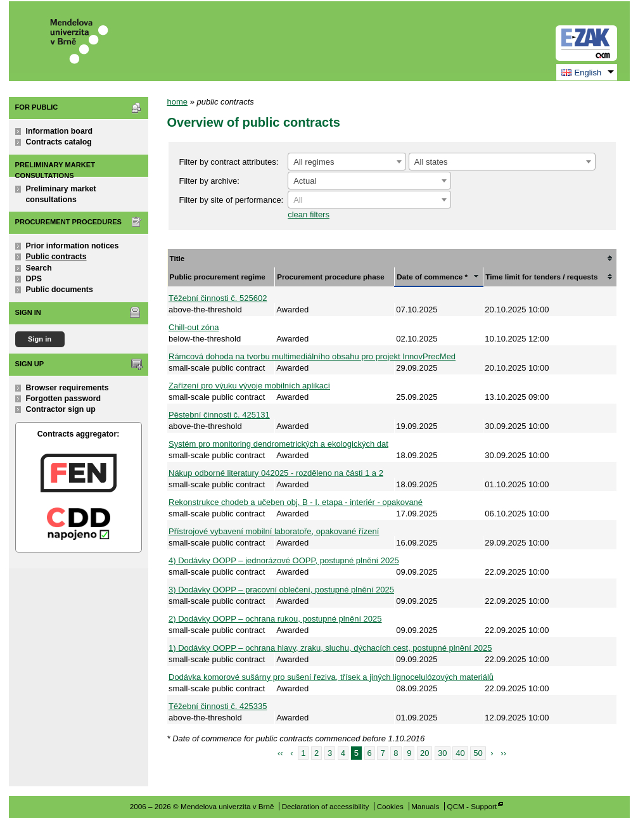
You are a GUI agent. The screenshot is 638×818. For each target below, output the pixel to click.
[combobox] (347, 161)
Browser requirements (67, 387)
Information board (59, 131)
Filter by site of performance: (231, 200)
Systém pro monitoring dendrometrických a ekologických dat (278, 444)
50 (477, 753)
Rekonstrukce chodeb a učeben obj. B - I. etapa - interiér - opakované (296, 502)
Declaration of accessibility (325, 806)
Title (177, 258)
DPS (34, 278)
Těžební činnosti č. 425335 (218, 706)
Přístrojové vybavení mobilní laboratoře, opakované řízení (274, 531)
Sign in (39, 339)
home (177, 101)
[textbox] (369, 200)
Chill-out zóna (194, 327)
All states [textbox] (431, 162)
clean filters (308, 214)
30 (442, 753)
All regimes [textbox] (313, 162)
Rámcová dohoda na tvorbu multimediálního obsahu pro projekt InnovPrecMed (312, 356)
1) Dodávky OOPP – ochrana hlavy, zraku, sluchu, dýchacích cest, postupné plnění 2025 (330, 648)
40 (460, 753)
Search (39, 268)
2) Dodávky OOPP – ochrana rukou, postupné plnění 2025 (275, 618)
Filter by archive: (209, 181)
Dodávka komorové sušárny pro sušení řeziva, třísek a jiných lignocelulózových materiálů (331, 677)
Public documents (59, 289)
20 (424, 753)
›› (503, 753)
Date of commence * (432, 276)
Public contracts (56, 256)
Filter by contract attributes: (229, 162)
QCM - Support (472, 806)
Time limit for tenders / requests (541, 276)
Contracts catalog (59, 141)
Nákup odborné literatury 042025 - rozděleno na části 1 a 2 (276, 473)
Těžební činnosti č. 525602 (218, 298)
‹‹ (280, 753)
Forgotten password (63, 398)
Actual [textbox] (304, 181)
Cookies (390, 806)
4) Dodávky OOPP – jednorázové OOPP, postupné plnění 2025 (284, 560)
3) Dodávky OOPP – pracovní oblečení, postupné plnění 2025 (281, 589)
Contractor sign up (61, 409)
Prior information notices (72, 245)
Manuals (425, 806)
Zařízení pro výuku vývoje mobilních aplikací (249, 385)
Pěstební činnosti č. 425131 (219, 414)
